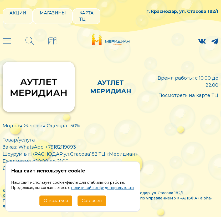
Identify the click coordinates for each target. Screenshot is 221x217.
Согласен (92, 200)
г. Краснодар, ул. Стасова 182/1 (182, 11)
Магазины (53, 12)
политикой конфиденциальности (102, 187)
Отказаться (56, 200)
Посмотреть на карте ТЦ (188, 95)
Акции (17, 12)
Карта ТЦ (86, 16)
